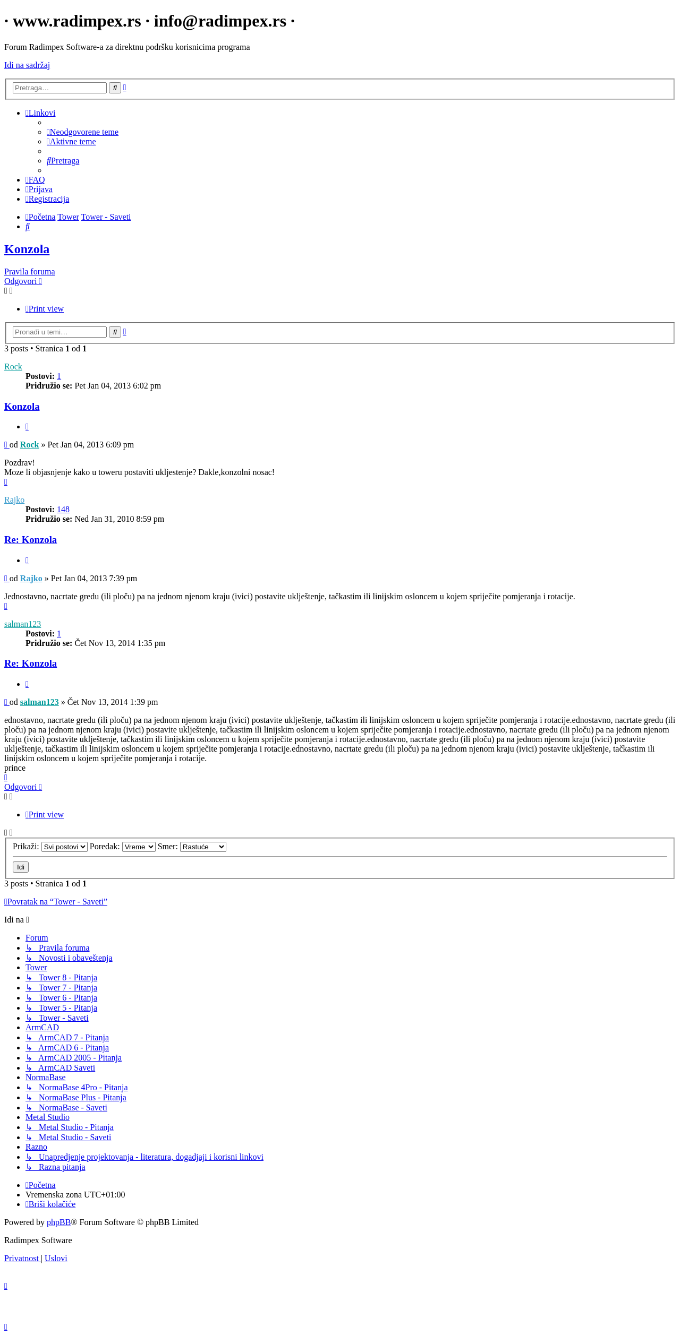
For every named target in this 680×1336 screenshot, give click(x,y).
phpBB (59, 1222)
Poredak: (123, 846)
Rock (13, 366)
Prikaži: (50, 846)
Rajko (14, 499)
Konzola (26, 249)
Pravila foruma (29, 271)
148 (63, 509)
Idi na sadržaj (27, 65)
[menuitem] (82, 131)
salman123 (22, 623)
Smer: (192, 846)
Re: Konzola (30, 539)
